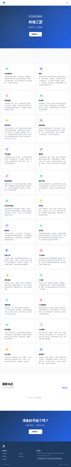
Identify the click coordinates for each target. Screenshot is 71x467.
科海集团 (4, 453)
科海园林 (4, 456)
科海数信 (4, 459)
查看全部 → (65, 388)
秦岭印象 (21, 456)
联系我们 (35, 34)
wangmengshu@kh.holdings (54, 458)
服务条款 (67, 464)
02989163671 (41, 458)
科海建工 (21, 453)
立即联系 (35, 431)
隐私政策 (61, 464)
